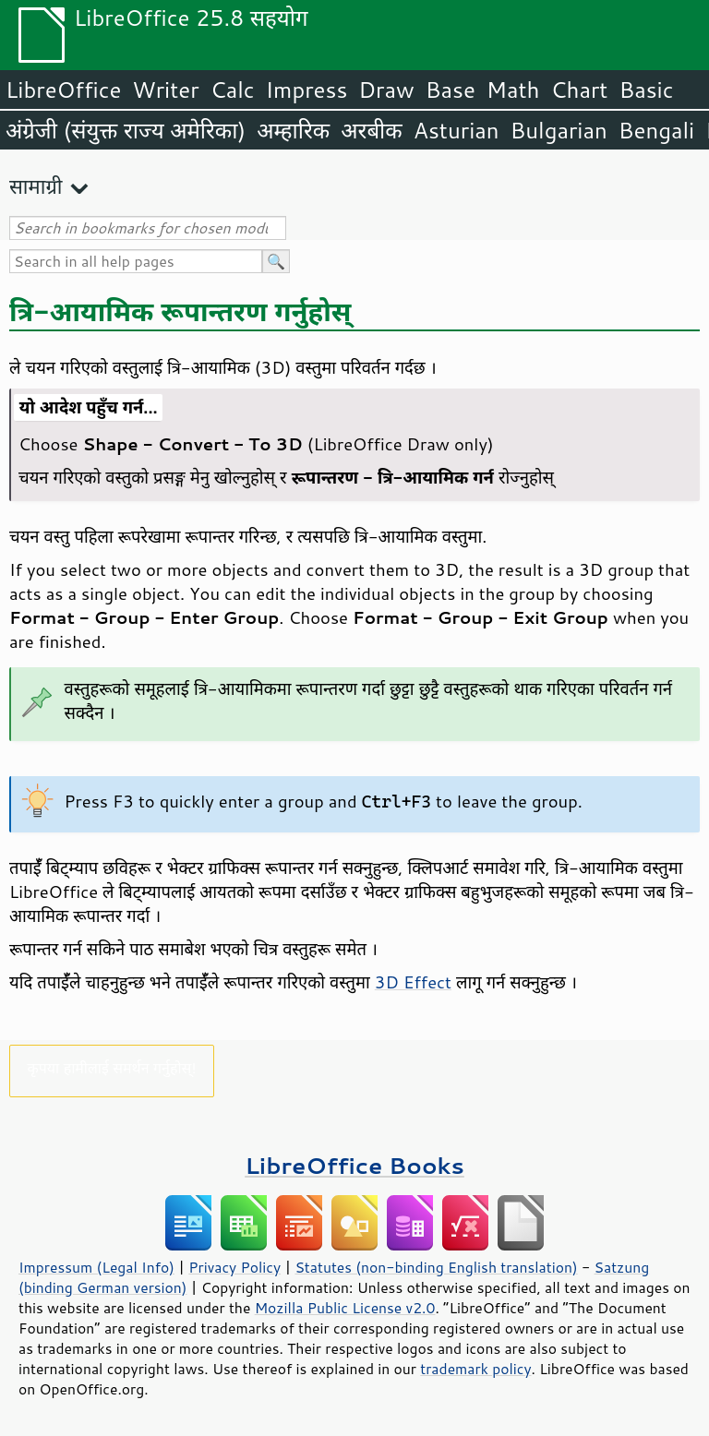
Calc (232, 89)
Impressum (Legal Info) (96, 1267)
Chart (578, 89)
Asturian (456, 130)
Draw (386, 89)
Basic (646, 89)
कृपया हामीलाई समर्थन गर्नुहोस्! (111, 1067)
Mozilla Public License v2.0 (345, 1308)
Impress (307, 89)
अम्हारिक (293, 130)
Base (450, 89)
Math (513, 89)
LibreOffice (63, 89)
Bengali (656, 130)
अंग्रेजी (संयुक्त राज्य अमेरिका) (126, 130)
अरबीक (372, 130)
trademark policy (475, 1368)
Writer (165, 89)
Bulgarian (559, 130)
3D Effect (413, 982)
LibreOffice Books (354, 1165)
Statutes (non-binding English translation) (435, 1267)
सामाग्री (36, 186)
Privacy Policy (234, 1267)
